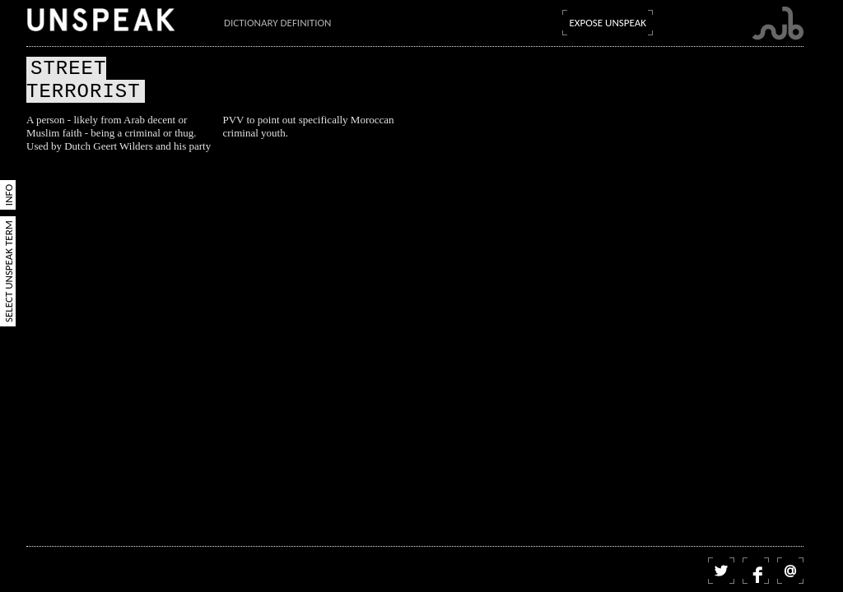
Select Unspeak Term (8, 271)
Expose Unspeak (607, 22)
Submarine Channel (777, 23)
